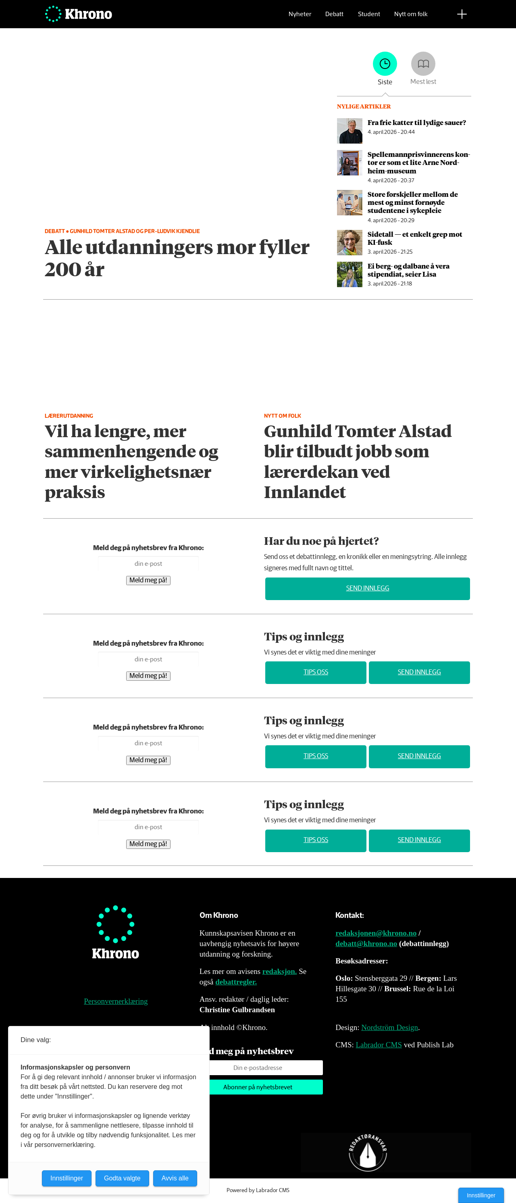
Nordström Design (389, 1027)
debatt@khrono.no (366, 943)
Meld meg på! (148, 580)
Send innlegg (367, 588)
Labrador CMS (379, 1044)
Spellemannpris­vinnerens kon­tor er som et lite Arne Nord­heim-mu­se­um (419, 162)
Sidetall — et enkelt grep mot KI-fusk (415, 238)
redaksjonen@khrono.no (375, 933)
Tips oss (316, 672)
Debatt (334, 18)
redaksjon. (279, 971)
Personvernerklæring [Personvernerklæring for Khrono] (116, 1001)
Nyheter (300, 18)
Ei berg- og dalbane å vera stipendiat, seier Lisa (408, 270)
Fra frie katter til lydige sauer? (417, 122)
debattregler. (236, 982)
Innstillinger (481, 1195)
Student (369, 18)
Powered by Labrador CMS (258, 1190)
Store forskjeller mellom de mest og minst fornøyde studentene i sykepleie (413, 202)
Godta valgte (122, 1178)
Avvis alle (175, 1178)
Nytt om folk (411, 18)
